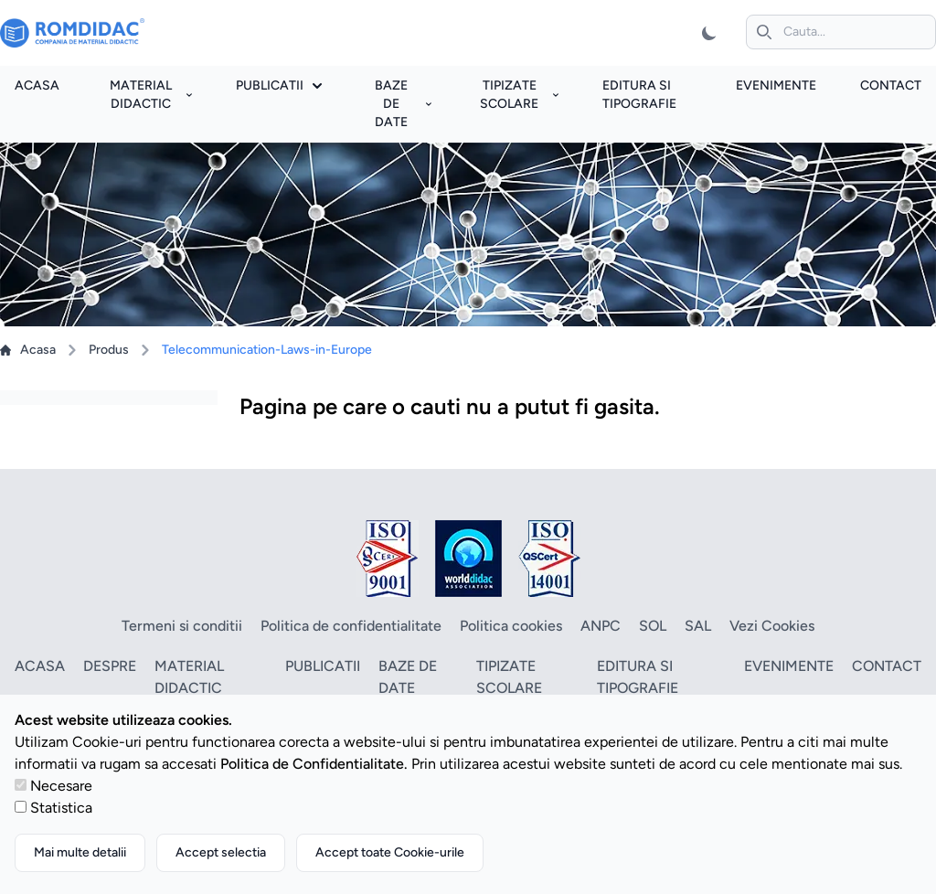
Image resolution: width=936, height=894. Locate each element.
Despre (109, 666)
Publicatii (279, 85)
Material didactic (151, 95)
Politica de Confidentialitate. (314, 763)
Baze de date (403, 104)
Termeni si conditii (182, 625)
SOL (652, 625)
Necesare (61, 785)
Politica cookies (511, 625)
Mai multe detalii (80, 852)
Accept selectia (221, 852)
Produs (109, 349)
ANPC (600, 625)
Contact (890, 85)
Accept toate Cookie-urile (389, 852)
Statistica (61, 807)
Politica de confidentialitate (351, 625)
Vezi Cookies (771, 625)
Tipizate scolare (519, 95)
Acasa (37, 85)
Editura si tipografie (637, 677)
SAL (698, 625)
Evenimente (776, 85)
